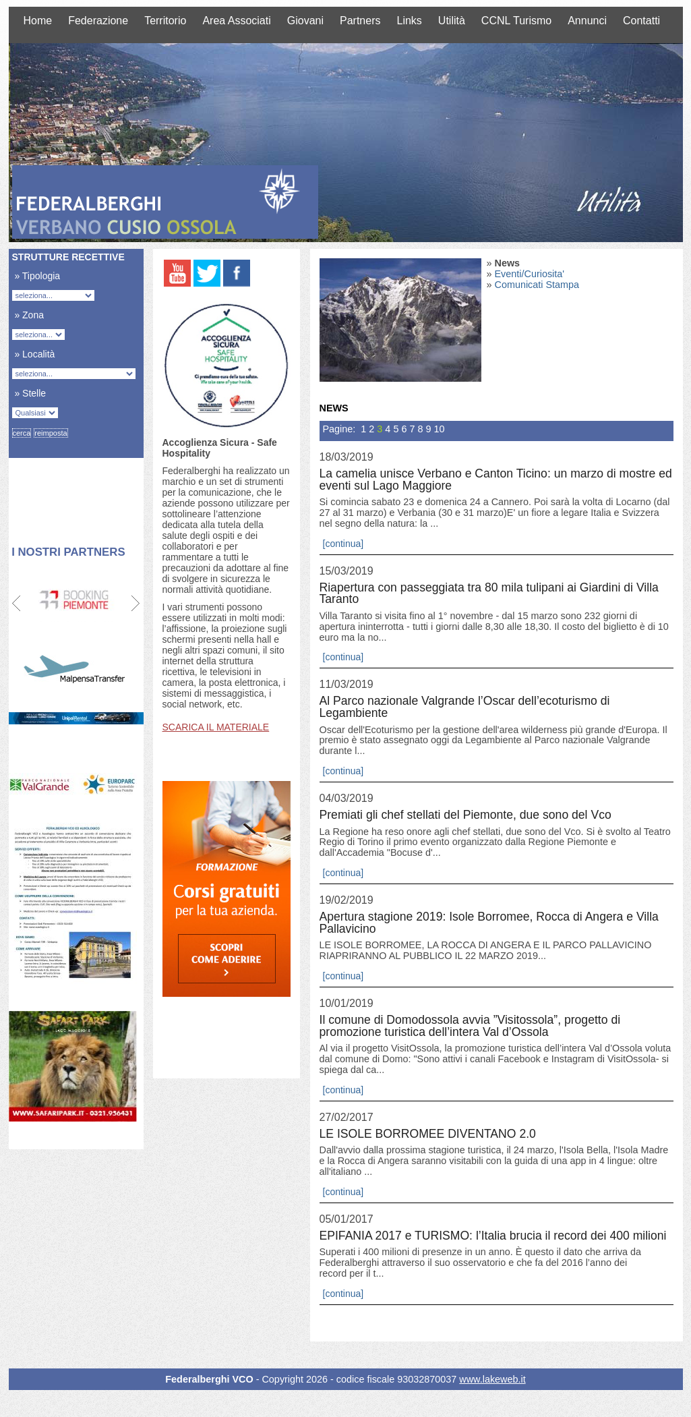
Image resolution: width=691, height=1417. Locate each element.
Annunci (587, 20)
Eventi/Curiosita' (530, 273)
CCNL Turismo (516, 20)
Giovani (305, 20)
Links (408, 20)
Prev (17, 603)
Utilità (451, 20)
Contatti (641, 20)
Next (135, 603)
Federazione (98, 20)
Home (38, 20)
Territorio (165, 20)
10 (438, 429)
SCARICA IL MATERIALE (216, 727)
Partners (360, 20)
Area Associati (236, 20)
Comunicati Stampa (537, 284)
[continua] (343, 543)
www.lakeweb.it (492, 1379)
